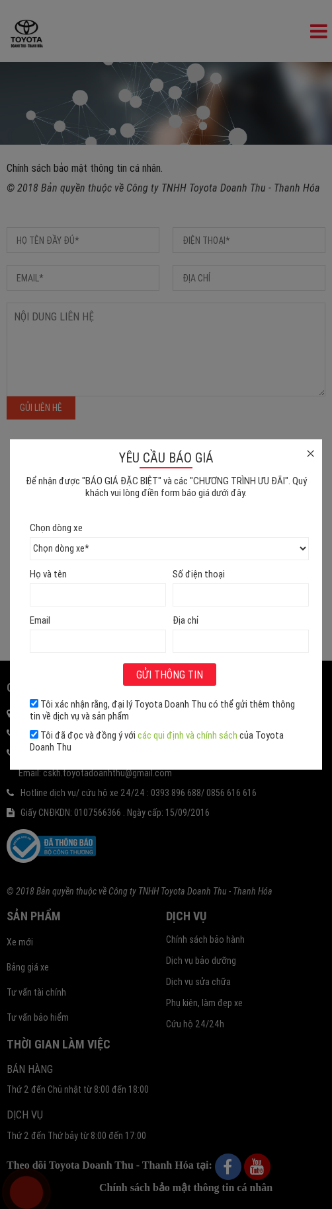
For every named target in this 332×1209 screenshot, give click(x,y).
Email (40, 620)
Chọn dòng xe (56, 527)
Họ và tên (48, 574)
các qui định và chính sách (187, 735)
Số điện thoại (199, 574)
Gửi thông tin (169, 674)
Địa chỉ (185, 620)
